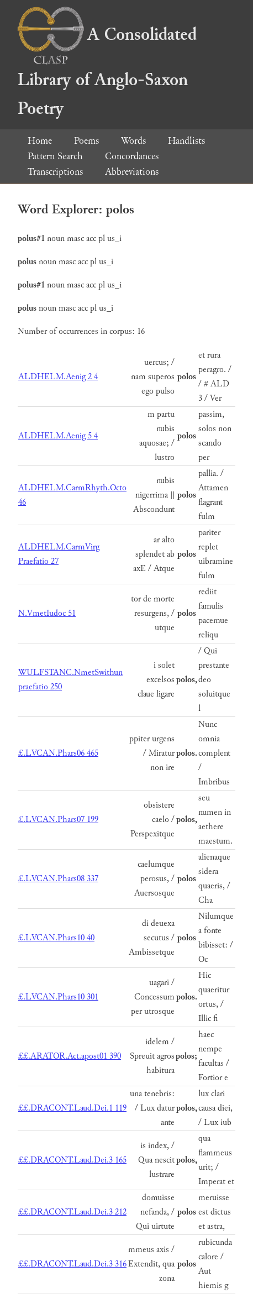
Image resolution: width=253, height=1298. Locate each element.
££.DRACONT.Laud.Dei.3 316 (72, 1264)
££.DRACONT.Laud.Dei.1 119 (72, 1108)
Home (40, 141)
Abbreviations (132, 172)
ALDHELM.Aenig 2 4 (58, 376)
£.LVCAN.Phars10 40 (56, 937)
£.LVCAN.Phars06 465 (58, 753)
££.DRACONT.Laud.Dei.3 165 (72, 1160)
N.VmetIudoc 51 (47, 613)
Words (133, 141)
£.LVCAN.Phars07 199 (58, 819)
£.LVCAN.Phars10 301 (58, 997)
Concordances (132, 156)
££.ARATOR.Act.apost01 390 (69, 1056)
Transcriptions (55, 172)
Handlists (186, 141)
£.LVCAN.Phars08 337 (58, 878)
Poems (86, 141)
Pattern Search (55, 156)
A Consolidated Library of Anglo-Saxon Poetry (107, 72)
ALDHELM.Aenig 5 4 (58, 436)
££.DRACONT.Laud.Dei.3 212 (72, 1212)
